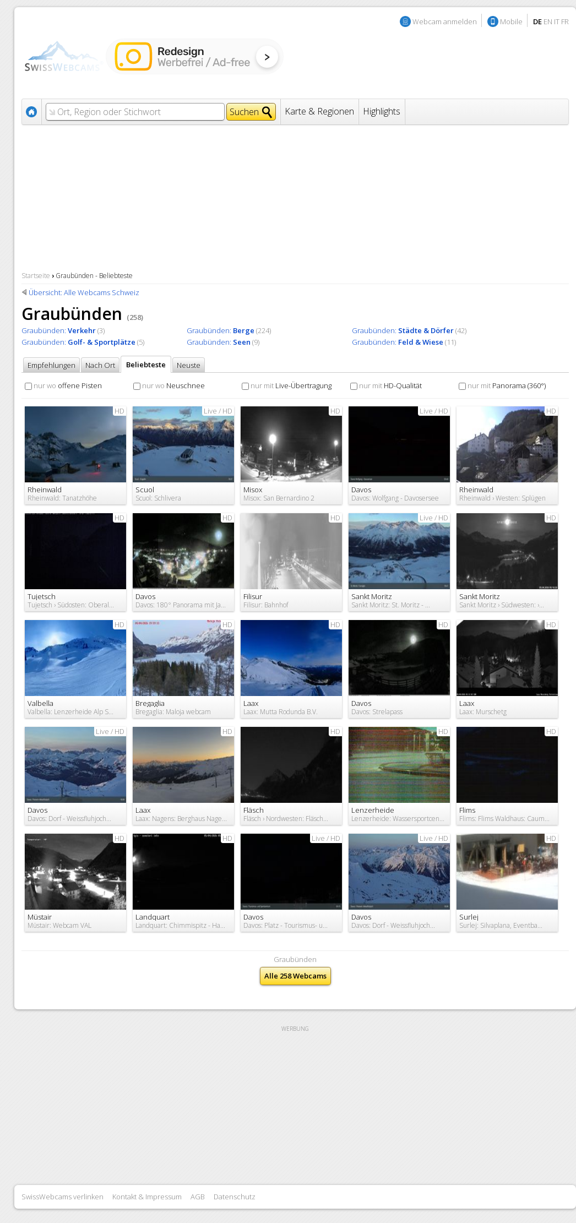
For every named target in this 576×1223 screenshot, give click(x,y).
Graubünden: (58, 330)
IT (556, 21)
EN (548, 21)
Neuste (188, 365)
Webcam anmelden (444, 21)
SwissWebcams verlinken (62, 1197)
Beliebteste (146, 364)
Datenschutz (235, 1197)
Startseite (35, 275)
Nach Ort (100, 365)
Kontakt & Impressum (147, 1197)
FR (565, 21)
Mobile (511, 21)
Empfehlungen (51, 365)
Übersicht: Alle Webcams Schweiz (84, 292)
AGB (198, 1197)
